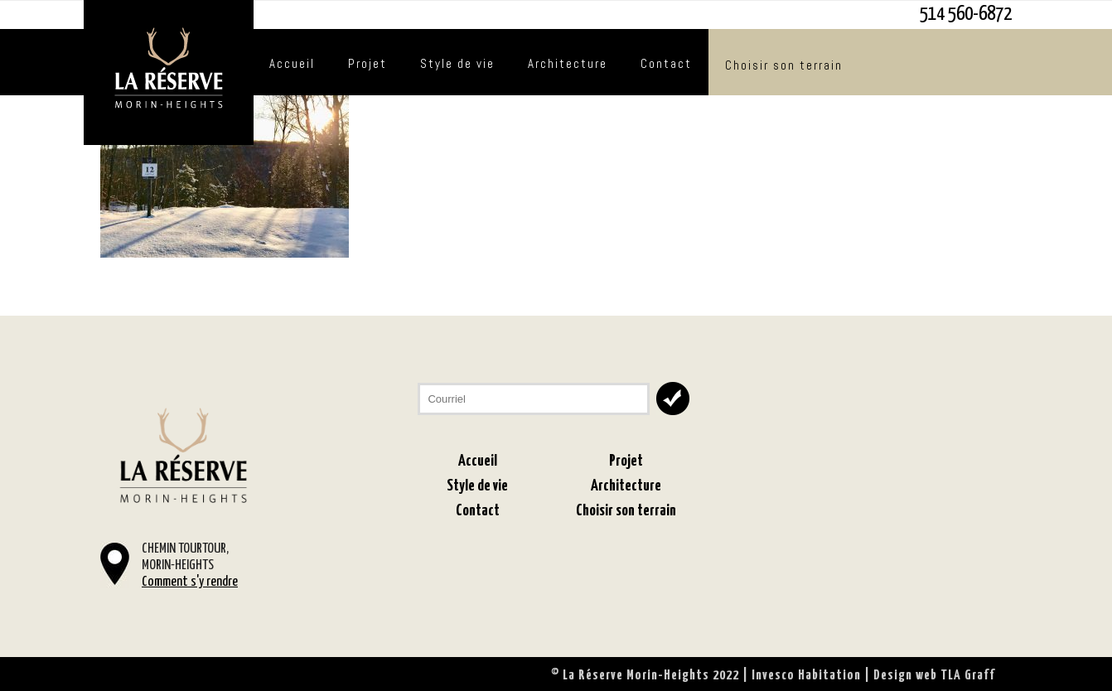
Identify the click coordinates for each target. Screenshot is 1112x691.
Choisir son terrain (784, 65)
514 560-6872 (966, 14)
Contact (666, 63)
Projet (367, 63)
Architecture (567, 63)
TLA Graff (967, 676)
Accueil (292, 63)
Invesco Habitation (806, 676)
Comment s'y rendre (190, 582)
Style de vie (457, 63)
